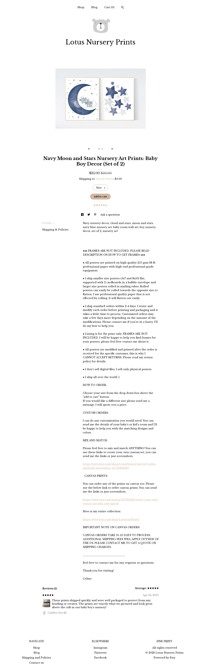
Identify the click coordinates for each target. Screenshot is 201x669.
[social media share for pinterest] (95, 214)
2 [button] (102, 149)
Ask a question (110, 214)
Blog (94, 7)
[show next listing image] (112, 149)
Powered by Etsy (164, 657)
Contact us (36, 662)
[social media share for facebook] (82, 214)
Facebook (100, 657)
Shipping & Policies (55, 229)
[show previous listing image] (89, 149)
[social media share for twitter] (89, 214)
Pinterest (100, 652)
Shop (80, 7)
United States (104, 178)
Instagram (100, 647)
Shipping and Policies (36, 657)
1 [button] (99, 149)
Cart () (109, 7)
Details (48, 222)
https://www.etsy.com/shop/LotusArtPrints (111, 519)
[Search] (122, 7)
